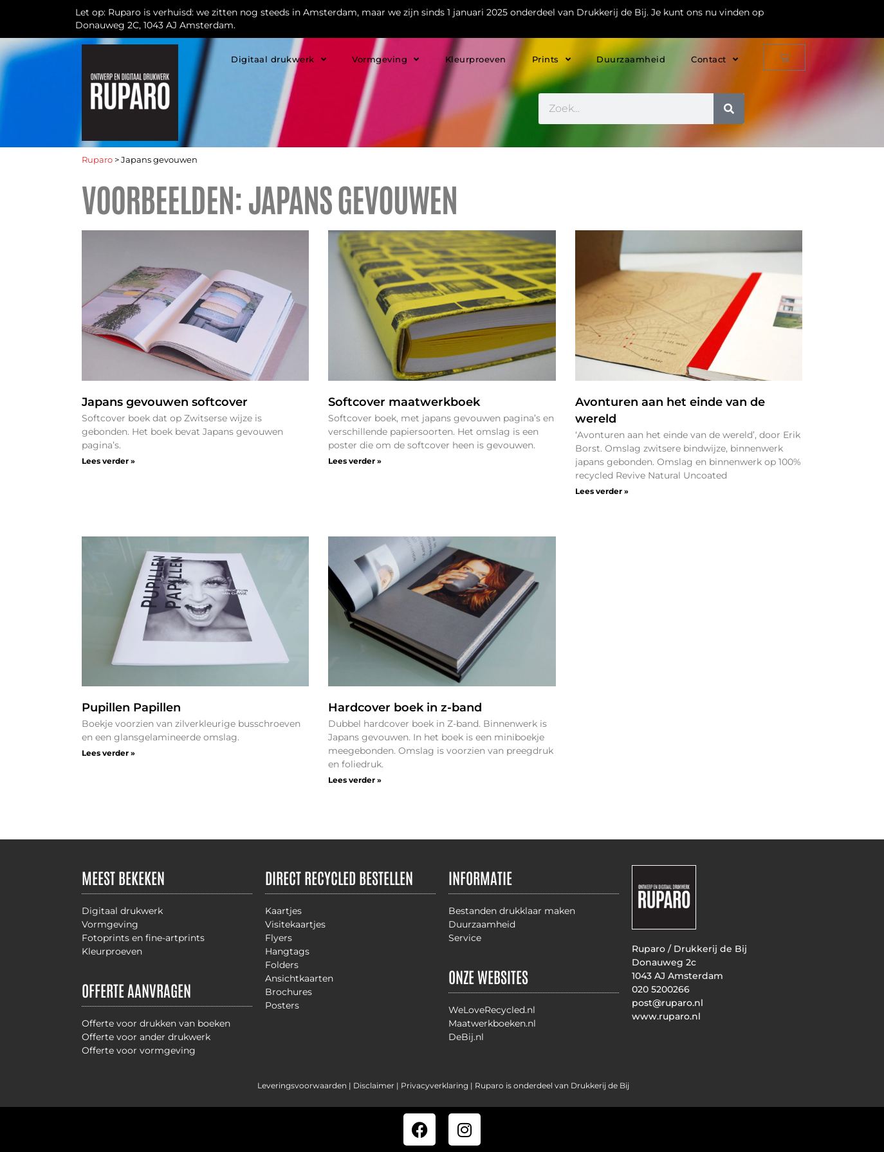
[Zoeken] (729, 108)
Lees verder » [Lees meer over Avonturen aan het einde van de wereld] (602, 491)
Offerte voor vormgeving (139, 1050)
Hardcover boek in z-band (405, 707)
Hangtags (287, 951)
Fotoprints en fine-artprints (143, 938)
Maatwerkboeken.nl (492, 1023)
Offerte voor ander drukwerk (146, 1037)
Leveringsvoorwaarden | (305, 1085)
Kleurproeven (475, 59)
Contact (714, 59)
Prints (551, 59)
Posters (282, 1005)
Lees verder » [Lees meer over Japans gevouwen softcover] (108, 461)
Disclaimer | (377, 1085)
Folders (282, 965)
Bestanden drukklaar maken (511, 911)
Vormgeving (385, 59)
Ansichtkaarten (299, 978)
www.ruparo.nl (666, 1016)
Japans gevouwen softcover (165, 402)
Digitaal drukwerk (278, 59)
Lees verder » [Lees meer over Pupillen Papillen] (108, 753)
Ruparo (97, 160)
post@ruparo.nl (667, 1003)
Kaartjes (283, 911)
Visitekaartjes (295, 924)
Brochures (288, 992)
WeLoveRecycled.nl (491, 1010)
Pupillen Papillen (131, 707)
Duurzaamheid (630, 59)
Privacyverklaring (434, 1085)
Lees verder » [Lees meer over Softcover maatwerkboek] (355, 461)
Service (464, 938)
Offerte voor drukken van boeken (156, 1023)
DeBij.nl (466, 1037)
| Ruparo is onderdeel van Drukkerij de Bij (548, 1085)
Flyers (278, 938)
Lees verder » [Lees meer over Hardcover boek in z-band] (355, 780)
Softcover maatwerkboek (404, 402)
